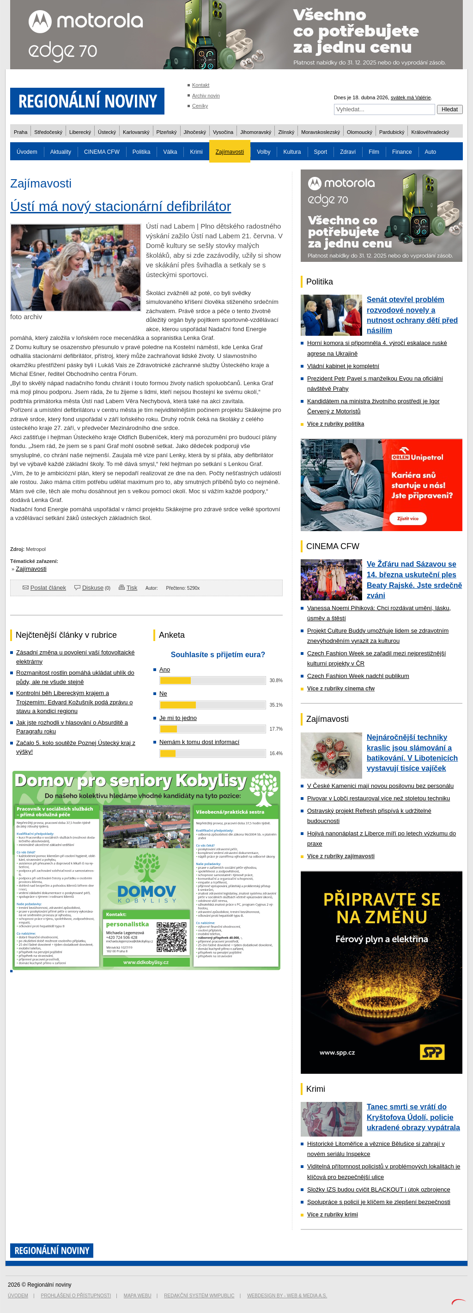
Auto (431, 152)
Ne (163, 693)
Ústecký (107, 132)
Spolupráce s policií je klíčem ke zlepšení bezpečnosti (378, 1201)
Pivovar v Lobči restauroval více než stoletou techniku (378, 798)
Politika (142, 152)
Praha (20, 132)
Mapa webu (138, 1295)
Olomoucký (359, 132)
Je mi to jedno (178, 717)
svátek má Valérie (411, 97)
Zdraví (348, 152)
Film (374, 152)
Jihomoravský (255, 132)
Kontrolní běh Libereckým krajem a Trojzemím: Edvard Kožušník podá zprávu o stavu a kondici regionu (74, 702)
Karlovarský (136, 132)
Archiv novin (206, 95)
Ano (164, 669)
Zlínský (286, 132)
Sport (320, 152)
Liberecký (80, 132)
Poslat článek (48, 587)
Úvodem (27, 152)
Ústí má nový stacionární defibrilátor (120, 206)
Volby (263, 152)
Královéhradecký (430, 132)
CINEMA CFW (102, 152)
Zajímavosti (230, 152)
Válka (170, 152)
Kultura (292, 152)
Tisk (132, 587)
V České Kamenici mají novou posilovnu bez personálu (380, 785)
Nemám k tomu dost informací (199, 741)
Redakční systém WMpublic (199, 1295)
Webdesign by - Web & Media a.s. (287, 1295)
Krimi (196, 152)
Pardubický (391, 132)
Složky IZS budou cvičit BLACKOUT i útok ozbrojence (378, 1189)
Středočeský (48, 132)
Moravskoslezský (320, 132)
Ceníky (200, 106)
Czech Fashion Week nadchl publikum (358, 675)
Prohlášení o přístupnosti (76, 1295)
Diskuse (92, 587)
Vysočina (223, 132)
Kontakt (200, 85)
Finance (402, 152)
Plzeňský (167, 132)
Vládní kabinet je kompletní (343, 366)
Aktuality (60, 152)
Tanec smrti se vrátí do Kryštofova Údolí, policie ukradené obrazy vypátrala (413, 1117)
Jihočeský (195, 132)
